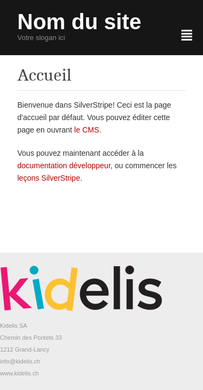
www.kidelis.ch (19, 373)
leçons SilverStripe (48, 178)
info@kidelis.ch (20, 361)
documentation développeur (63, 165)
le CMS (86, 129)
